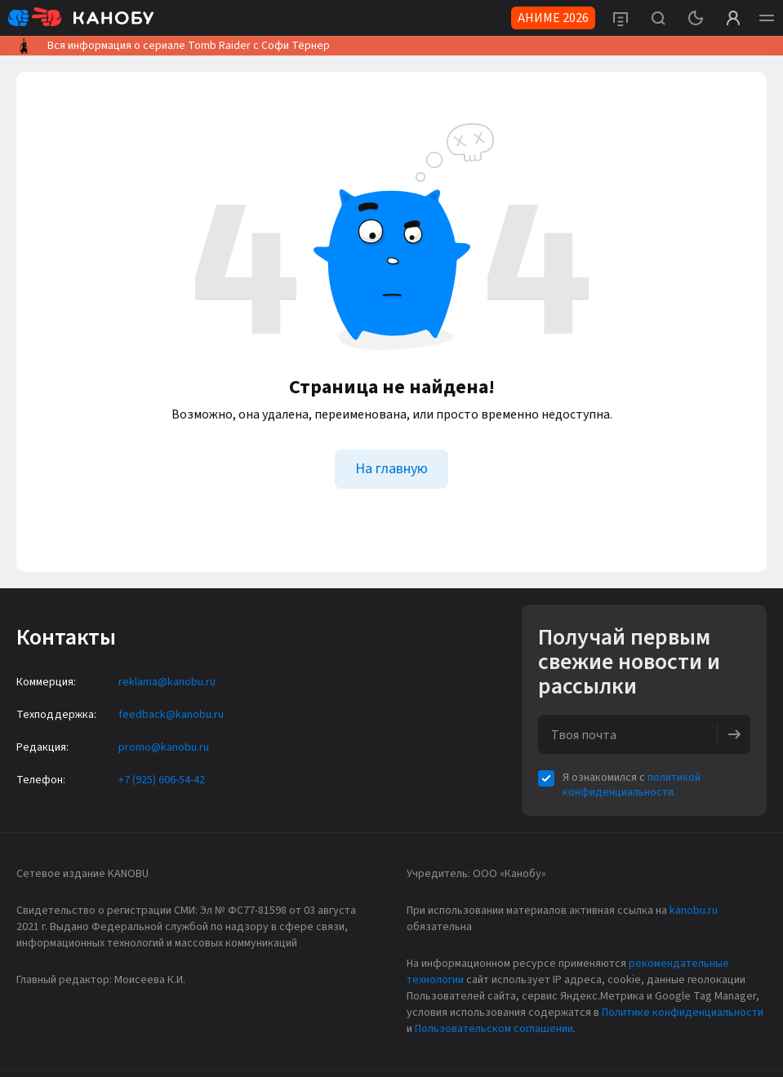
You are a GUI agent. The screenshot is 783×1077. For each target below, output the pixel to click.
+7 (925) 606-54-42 (161, 780)
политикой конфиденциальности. (632, 784)
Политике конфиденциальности (682, 1012)
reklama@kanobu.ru (167, 682)
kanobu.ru (694, 910)
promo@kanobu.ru (163, 747)
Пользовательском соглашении (494, 1029)
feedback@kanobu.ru (171, 715)
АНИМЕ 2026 (553, 18)
